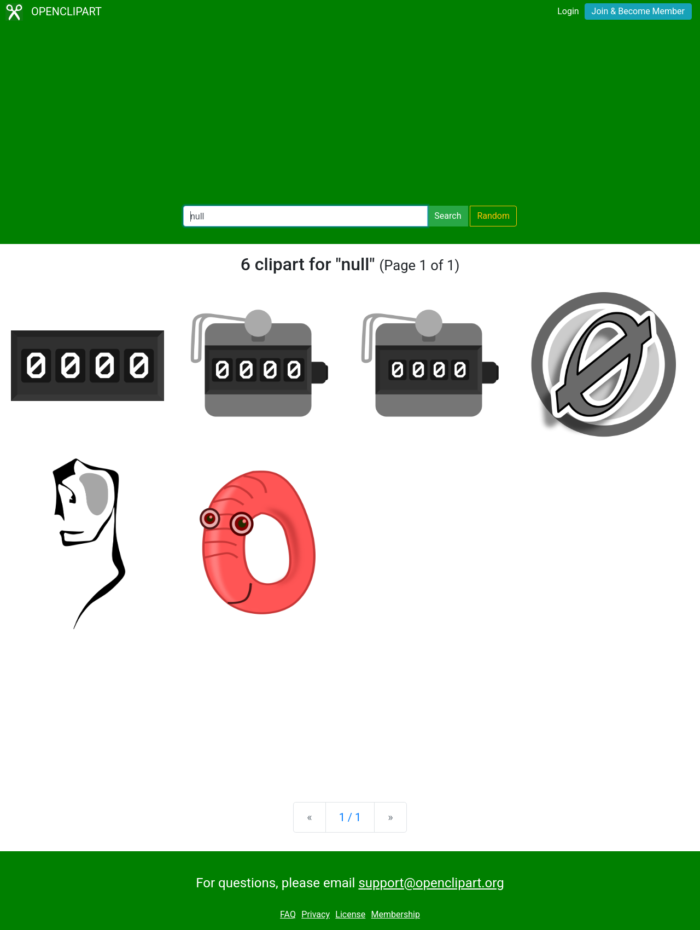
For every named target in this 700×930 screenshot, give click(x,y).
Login (568, 11)
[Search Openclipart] (305, 216)
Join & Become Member (638, 11)
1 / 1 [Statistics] (350, 817)
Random (493, 216)
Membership (395, 914)
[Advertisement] (350, 114)
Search (447, 216)
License (350, 914)
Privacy (315, 914)
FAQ (288, 914)
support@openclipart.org (431, 883)
